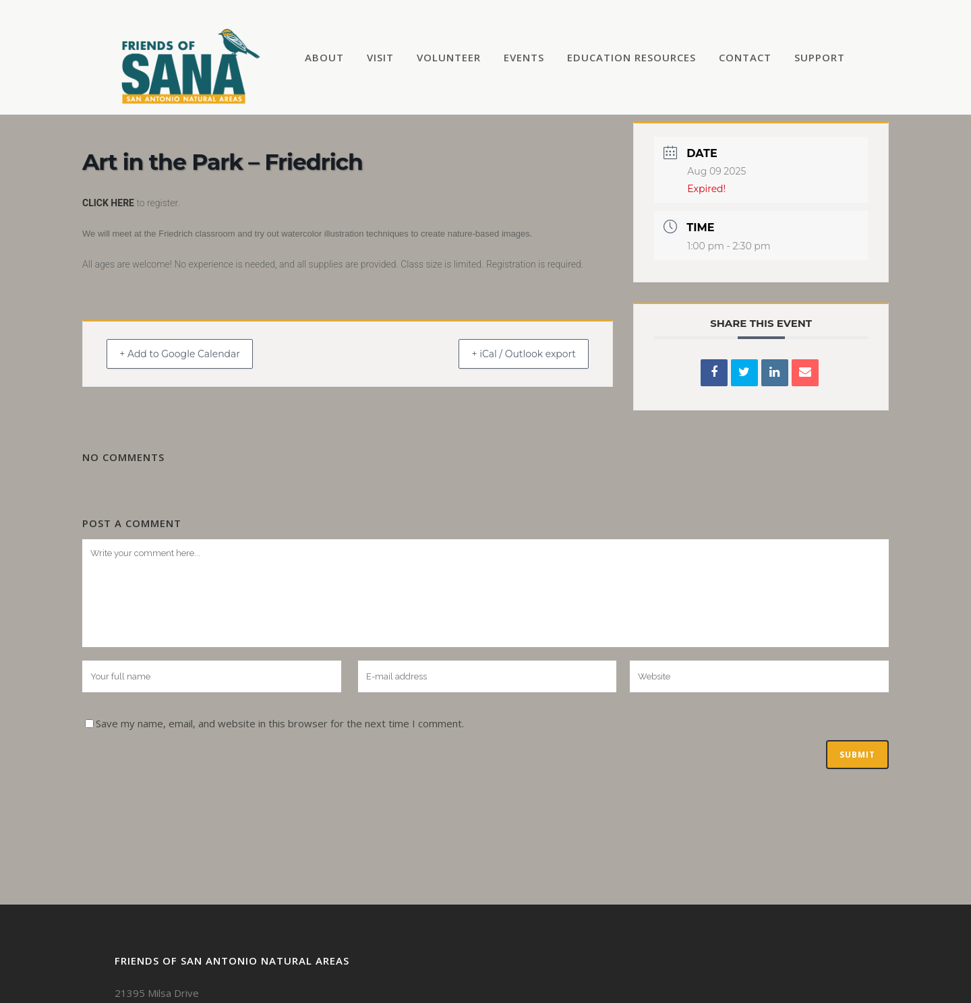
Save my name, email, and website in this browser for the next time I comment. (280, 723)
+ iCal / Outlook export (513, 353)
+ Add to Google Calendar (191, 353)
